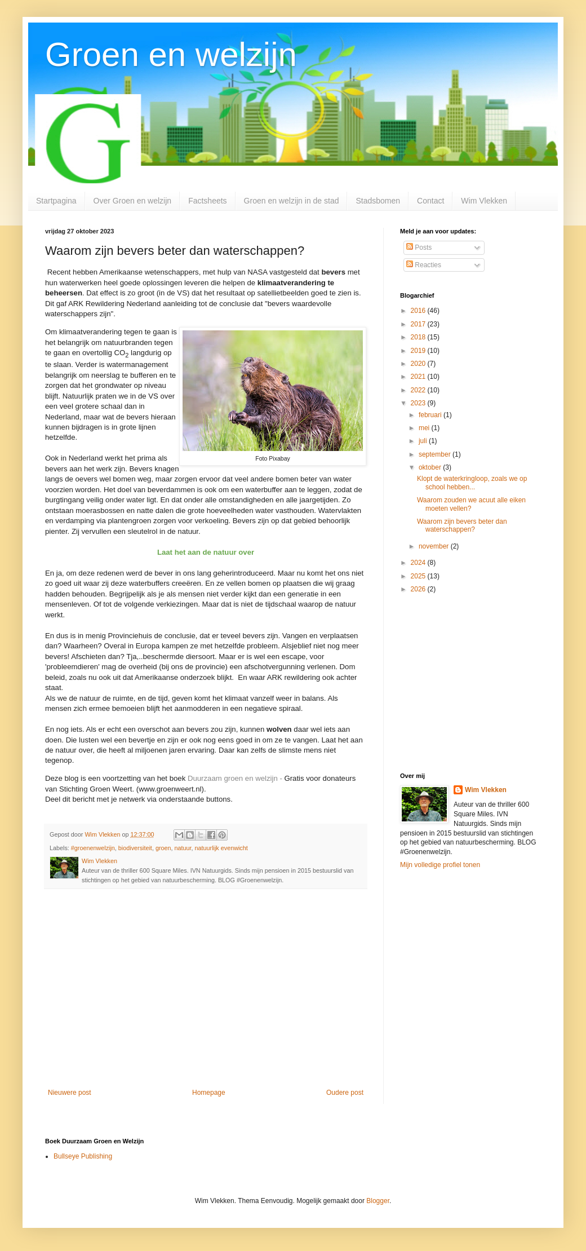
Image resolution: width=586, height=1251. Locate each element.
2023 (419, 403)
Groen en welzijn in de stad (291, 200)
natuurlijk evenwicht (221, 848)
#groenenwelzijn (93, 848)
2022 (419, 390)
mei (425, 428)
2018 (419, 337)
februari (431, 415)
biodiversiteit (135, 848)
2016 (419, 311)
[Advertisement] (205, 996)
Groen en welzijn (171, 54)
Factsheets (207, 200)
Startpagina (56, 200)
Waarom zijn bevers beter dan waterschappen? (462, 525)
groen (163, 848)
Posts (419, 247)
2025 (419, 576)
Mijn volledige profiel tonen (440, 865)
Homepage (208, 1093)
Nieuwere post (69, 1093)
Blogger (377, 1201)
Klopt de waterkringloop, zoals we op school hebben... (472, 482)
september (435, 454)
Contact (430, 200)
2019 (419, 351)
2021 (419, 377)
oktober (431, 467)
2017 (419, 324)
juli (424, 441)
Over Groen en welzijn (133, 200)
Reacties (423, 265)
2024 (419, 563)
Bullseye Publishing (83, 1156)
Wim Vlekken (484, 200)
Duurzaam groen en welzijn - (236, 778)
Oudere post (344, 1093)
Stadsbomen (378, 200)
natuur (183, 848)
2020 (419, 364)
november (435, 546)
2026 (419, 589)
